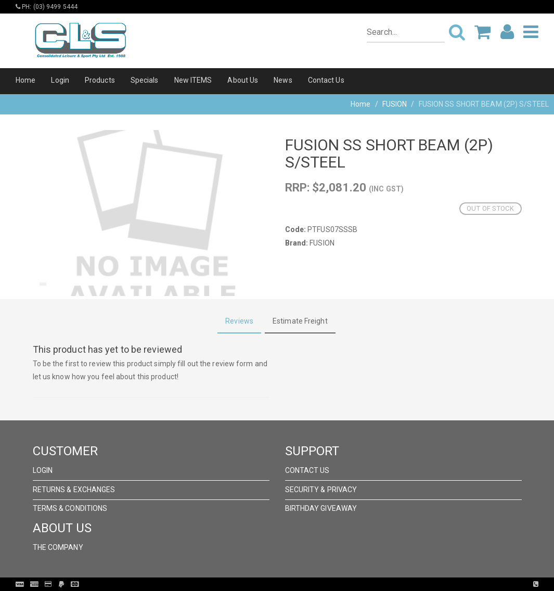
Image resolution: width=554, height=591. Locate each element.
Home (25, 80)
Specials (145, 80)
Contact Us (326, 80)
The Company (58, 547)
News (283, 80)
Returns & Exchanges (74, 489)
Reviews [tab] (239, 321)
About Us (242, 80)
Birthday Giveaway (321, 508)
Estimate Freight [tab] (300, 321)
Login (60, 80)
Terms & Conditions (70, 508)
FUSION (394, 104)
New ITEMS (193, 80)
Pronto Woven (298, 584)
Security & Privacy (321, 489)
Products (100, 80)
